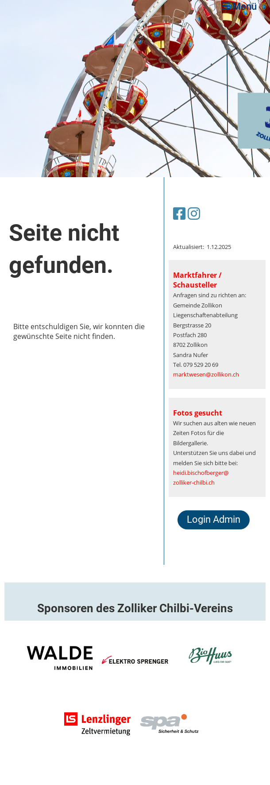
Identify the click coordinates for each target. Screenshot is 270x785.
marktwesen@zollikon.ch (206, 374)
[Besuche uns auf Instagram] (194, 213)
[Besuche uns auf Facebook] (179, 213)
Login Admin (213, 519)
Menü (239, 6)
